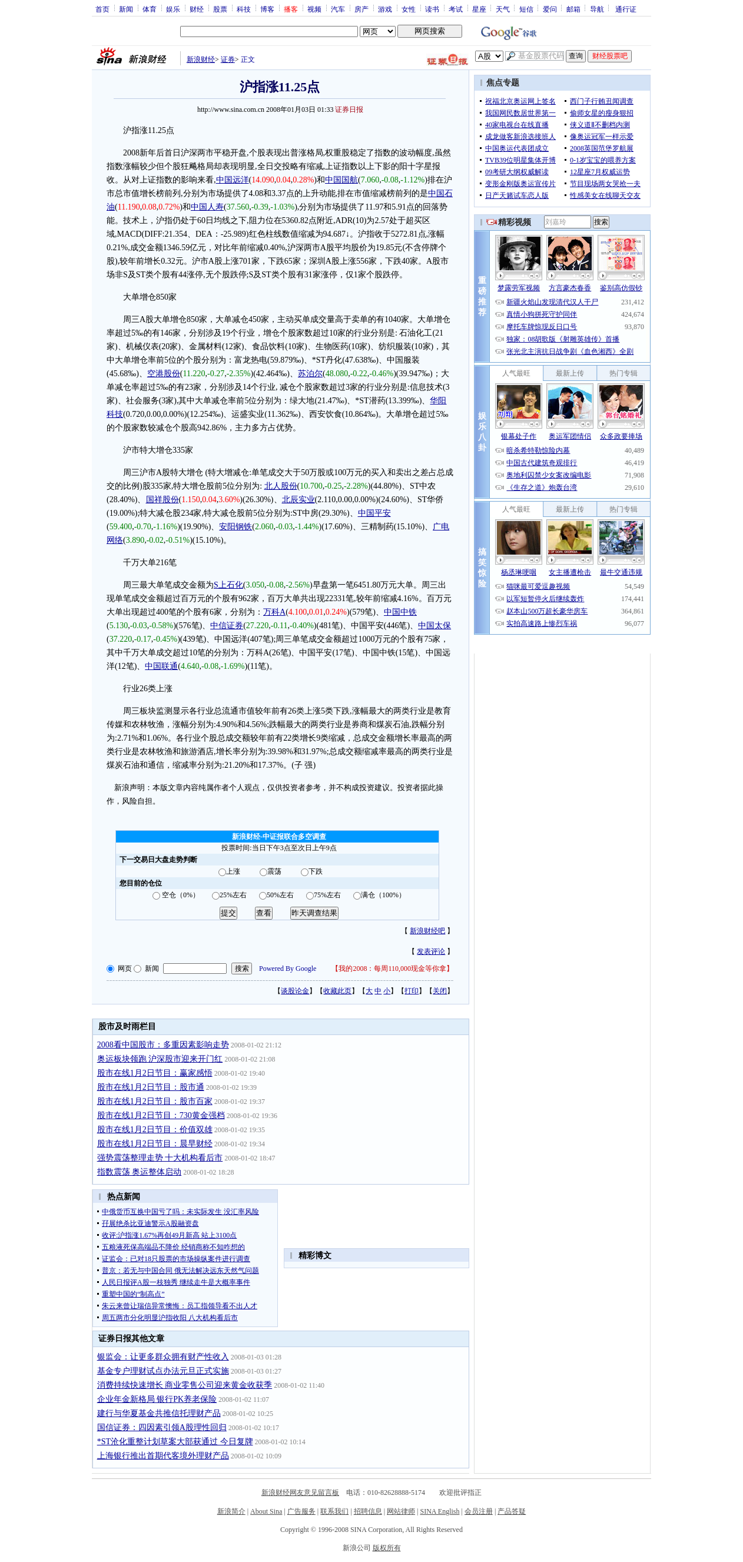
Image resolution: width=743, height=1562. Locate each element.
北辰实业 (298, 499)
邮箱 (573, 8)
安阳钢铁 (235, 526)
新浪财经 (201, 59)
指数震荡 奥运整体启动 (139, 1172)
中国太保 (434, 625)
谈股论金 (295, 991)
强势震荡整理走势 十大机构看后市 (160, 1157)
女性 (409, 8)
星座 (479, 8)
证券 (228, 59)
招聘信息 (368, 1511)
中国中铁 (400, 612)
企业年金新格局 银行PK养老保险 (157, 1399)
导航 (597, 8)
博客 (267, 8)
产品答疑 (511, 1511)
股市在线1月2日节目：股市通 (150, 1087)
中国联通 (161, 666)
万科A (274, 612)
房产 (361, 8)
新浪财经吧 (427, 931)
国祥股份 (162, 499)
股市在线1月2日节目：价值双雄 (155, 1129)
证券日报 (349, 109)
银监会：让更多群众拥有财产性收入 (163, 1356)
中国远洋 (232, 179)
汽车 (338, 8)
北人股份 (280, 486)
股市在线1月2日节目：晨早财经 (155, 1143)
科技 (244, 8)
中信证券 (226, 625)
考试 (456, 8)
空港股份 (163, 373)
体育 (149, 8)
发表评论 (431, 951)
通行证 (625, 8)
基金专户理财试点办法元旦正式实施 (163, 1371)
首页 (102, 8)
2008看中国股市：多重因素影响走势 (163, 1044)
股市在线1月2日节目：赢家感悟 (155, 1073)
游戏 (385, 8)
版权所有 (387, 1548)
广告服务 (301, 1511)
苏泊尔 (310, 373)
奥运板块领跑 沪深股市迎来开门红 (160, 1058)
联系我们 (334, 1511)
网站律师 (401, 1511)
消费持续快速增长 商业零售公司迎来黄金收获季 (185, 1385)
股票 (220, 8)
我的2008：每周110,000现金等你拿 (392, 968)
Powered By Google (287, 968)
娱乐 (173, 8)
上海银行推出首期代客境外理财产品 (163, 1455)
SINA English (439, 1511)
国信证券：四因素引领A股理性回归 (162, 1427)
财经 (197, 8)
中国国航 (341, 179)
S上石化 (228, 585)
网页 (125, 968)
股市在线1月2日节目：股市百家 (155, 1101)
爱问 (550, 8)
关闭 (440, 991)
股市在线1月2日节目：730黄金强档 (161, 1115)
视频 (314, 8)
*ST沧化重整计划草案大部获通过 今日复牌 (175, 1441)
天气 (503, 8)
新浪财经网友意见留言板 (300, 1492)
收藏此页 (337, 991)
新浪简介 (231, 1511)
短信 (526, 8)
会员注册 (479, 1511)
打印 (411, 991)
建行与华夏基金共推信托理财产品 (159, 1413)
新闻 (126, 8)
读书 (432, 8)
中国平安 (374, 513)
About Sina (266, 1511)
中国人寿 (207, 207)
